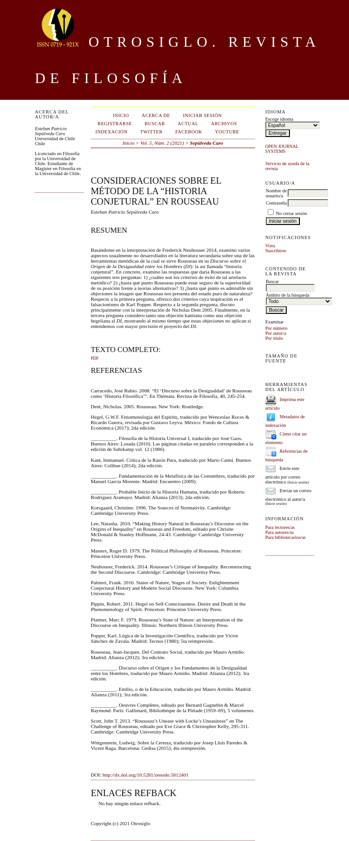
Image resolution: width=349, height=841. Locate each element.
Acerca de (156, 115)
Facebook (188, 131)
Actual (188, 123)
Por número (276, 328)
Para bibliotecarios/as (285, 537)
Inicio (121, 115)
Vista (270, 245)
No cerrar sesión (291, 213)
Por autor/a (275, 333)
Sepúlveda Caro (206, 143)
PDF (95, 358)
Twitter (151, 131)
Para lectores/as (280, 527)
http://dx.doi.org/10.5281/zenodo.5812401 (145, 774)
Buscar (155, 123)
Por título (274, 338)
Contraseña (276, 202)
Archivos (224, 123)
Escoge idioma (279, 119)
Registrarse (115, 123)
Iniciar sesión (202, 115)
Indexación (111, 131)
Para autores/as (279, 532)
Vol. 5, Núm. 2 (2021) (162, 143)
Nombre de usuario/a (276, 193)
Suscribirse (275, 250)
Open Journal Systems (282, 149)
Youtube (227, 131)
